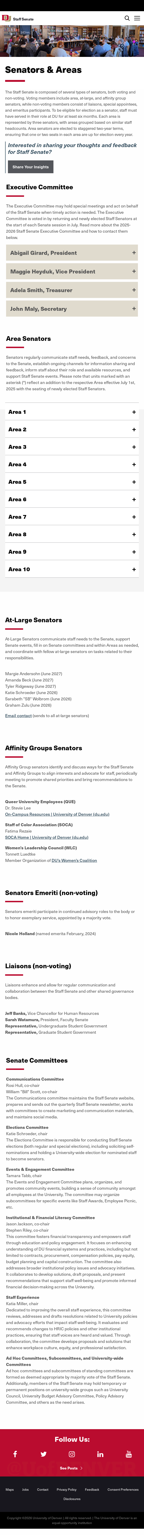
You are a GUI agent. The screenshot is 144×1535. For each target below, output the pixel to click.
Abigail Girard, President (43, 252)
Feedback (92, 1489)
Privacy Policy (67, 1489)
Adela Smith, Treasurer (41, 290)
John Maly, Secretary (38, 308)
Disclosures (72, 1499)
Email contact (18, 715)
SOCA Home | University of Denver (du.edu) (46, 837)
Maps (10, 1489)
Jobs (25, 1489)
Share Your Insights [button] (31, 166)
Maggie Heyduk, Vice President (52, 271)
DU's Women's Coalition (74, 860)
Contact (42, 1489)
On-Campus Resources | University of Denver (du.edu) (57, 814)
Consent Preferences (123, 1489)
